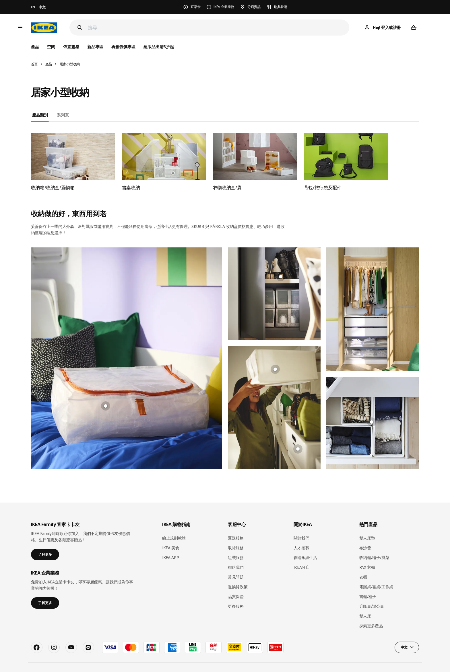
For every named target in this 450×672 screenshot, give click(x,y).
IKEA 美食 (170, 533)
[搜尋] (219, 27)
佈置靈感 (71, 46)
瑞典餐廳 (280, 6)
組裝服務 (236, 543)
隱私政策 (370, 659)
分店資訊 (254, 6)
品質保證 (236, 582)
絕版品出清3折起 (158, 46)
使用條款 (388, 659)
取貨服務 (236, 533)
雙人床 (365, 601)
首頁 (34, 64)
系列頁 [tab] (63, 115)
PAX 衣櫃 (367, 553)
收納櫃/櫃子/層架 (374, 543)
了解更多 (45, 540)
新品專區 (95, 46)
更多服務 (236, 592)
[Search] (79, 27)
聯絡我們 (236, 553)
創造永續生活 (305, 543)
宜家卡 (196, 6)
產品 (48, 64)
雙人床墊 (367, 524)
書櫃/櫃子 (367, 582)
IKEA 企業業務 (224, 6)
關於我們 (301, 524)
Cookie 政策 (409, 659)
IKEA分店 (302, 553)
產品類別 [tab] (40, 115)
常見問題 (236, 562)
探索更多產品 (371, 611)
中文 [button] (404, 632)
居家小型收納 (70, 64)
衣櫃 (363, 562)
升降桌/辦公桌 (371, 592)
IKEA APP (170, 543)
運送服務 (236, 524)
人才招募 (301, 533)
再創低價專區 (123, 46)
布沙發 (365, 533)
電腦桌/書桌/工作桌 (376, 572)
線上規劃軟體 (174, 524)
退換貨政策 (237, 572)
